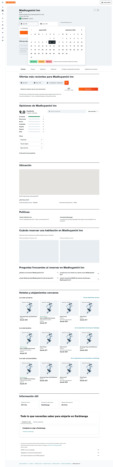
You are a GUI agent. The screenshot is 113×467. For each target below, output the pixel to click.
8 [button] (50, 42)
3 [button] (31, 42)
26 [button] (39, 53)
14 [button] (46, 46)
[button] (2, 2)
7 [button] (46, 42)
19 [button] (38, 49)
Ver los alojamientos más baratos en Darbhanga (87, 328)
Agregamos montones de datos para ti (60, 453)
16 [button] (54, 46)
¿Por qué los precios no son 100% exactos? (60, 455)
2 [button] (66, 38)
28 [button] (46, 53)
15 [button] (50, 46)
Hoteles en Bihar (55, 463)
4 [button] (74, 38)
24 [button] (31, 53)
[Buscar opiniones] (68, 111)
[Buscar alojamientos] (3, 10)
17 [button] (31, 49)
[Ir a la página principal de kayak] (10, 2)
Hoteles (31, 463)
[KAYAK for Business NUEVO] (3, 28)
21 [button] (46, 49)
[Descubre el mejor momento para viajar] (3, 25)
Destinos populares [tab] (38, 422)
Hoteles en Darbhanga (28, 431)
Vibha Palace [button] (83, 316)
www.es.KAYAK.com (23, 463)
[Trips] (3, 32)
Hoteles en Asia (38, 463)
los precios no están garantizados (54, 445)
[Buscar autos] (3, 13)
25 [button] (35, 53)
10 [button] (31, 46)
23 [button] (54, 49)
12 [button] (38, 46)
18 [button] (35, 49)
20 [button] (42, 49)
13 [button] (42, 46)
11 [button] (35, 46)
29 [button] (50, 53)
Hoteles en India (46, 463)
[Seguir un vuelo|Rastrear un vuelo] (3, 21)
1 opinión (30, 18)
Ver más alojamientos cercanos (91, 297)
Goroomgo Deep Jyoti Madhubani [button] (28, 316)
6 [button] (42, 42)
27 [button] (42, 53)
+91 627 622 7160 (24, 16)
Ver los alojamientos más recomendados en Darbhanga (85, 358)
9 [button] (66, 42)
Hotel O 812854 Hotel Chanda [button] (47, 318)
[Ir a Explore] (3, 18)
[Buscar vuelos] (3, 7)
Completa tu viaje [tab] (26, 422)
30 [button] (54, 53)
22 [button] (50, 49)
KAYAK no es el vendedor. (60, 450)
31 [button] (31, 57)
